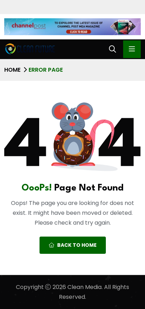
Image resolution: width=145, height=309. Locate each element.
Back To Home (73, 245)
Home (12, 70)
